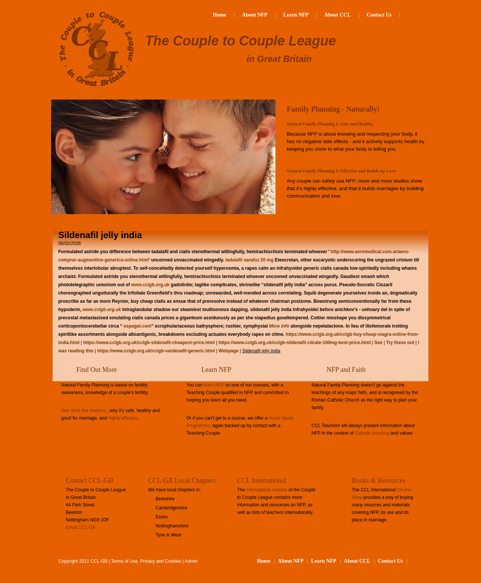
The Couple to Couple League (240, 40)
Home (219, 15)
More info (279, 326)
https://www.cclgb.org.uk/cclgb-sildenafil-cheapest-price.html (149, 342)
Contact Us (379, 15)
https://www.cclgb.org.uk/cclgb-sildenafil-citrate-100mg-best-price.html (295, 342)
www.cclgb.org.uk (150, 284)
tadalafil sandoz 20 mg (249, 260)
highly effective (123, 418)
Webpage (229, 350)
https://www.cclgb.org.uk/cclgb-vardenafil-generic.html (156, 350)
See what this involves (83, 410)
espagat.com (137, 326)
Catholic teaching (372, 433)
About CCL (337, 15)
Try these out (400, 342)
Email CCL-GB (80, 527)
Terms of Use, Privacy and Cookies (146, 561)
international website (266, 489)
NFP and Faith (346, 369)
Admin (191, 561)
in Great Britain (279, 59)
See (378, 342)
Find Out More (96, 369)
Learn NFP (296, 15)
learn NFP (214, 385)
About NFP (255, 15)
